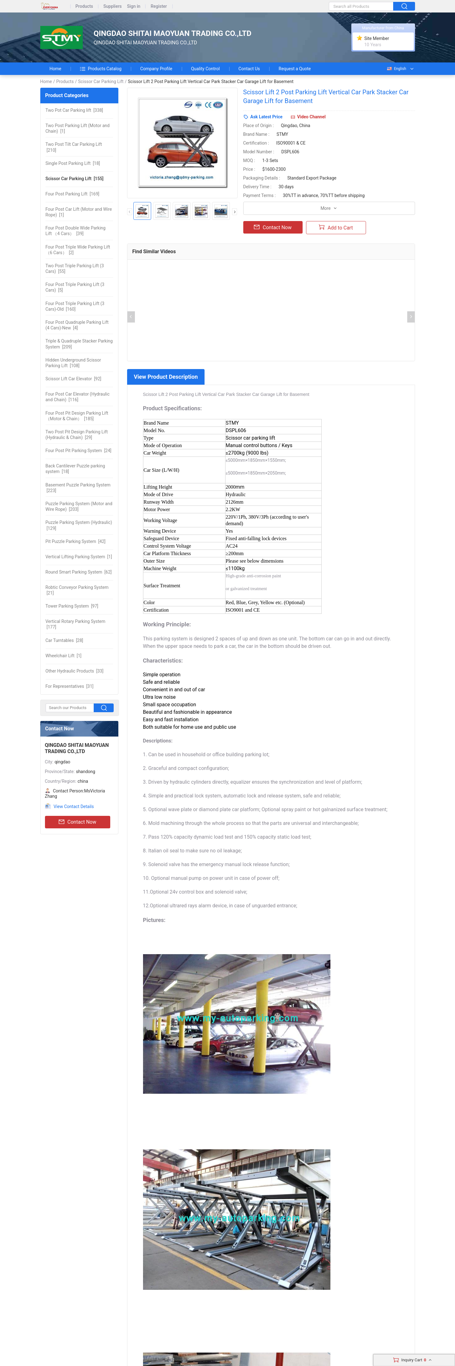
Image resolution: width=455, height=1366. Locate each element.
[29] (77, 434)
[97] (72, 606)
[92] (73, 378)
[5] (75, 287)
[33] (75, 670)
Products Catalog (100, 69)
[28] (64, 640)
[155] (75, 178)
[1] (78, 128)
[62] (79, 572)
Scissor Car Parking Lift (101, 81)
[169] (73, 193)
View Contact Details (74, 806)
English (396, 69)
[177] (76, 624)
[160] (75, 306)
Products (84, 6)
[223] (78, 487)
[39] (76, 230)
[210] (74, 147)
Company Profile (156, 68)
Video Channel (311, 116)
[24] (78, 450)
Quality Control (205, 68)
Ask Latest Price (266, 116)
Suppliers (112, 6)
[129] (79, 525)
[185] (77, 416)
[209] (79, 343)
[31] (70, 686)
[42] (76, 541)
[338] (74, 110)
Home (56, 68)
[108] (73, 363)
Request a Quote (295, 68)
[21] (77, 590)
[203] (79, 506)
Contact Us (249, 68)
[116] (78, 397)
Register (159, 6)
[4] (77, 325)
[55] (75, 268)
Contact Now (77, 822)
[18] (73, 163)
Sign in (134, 6)
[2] (78, 249)
